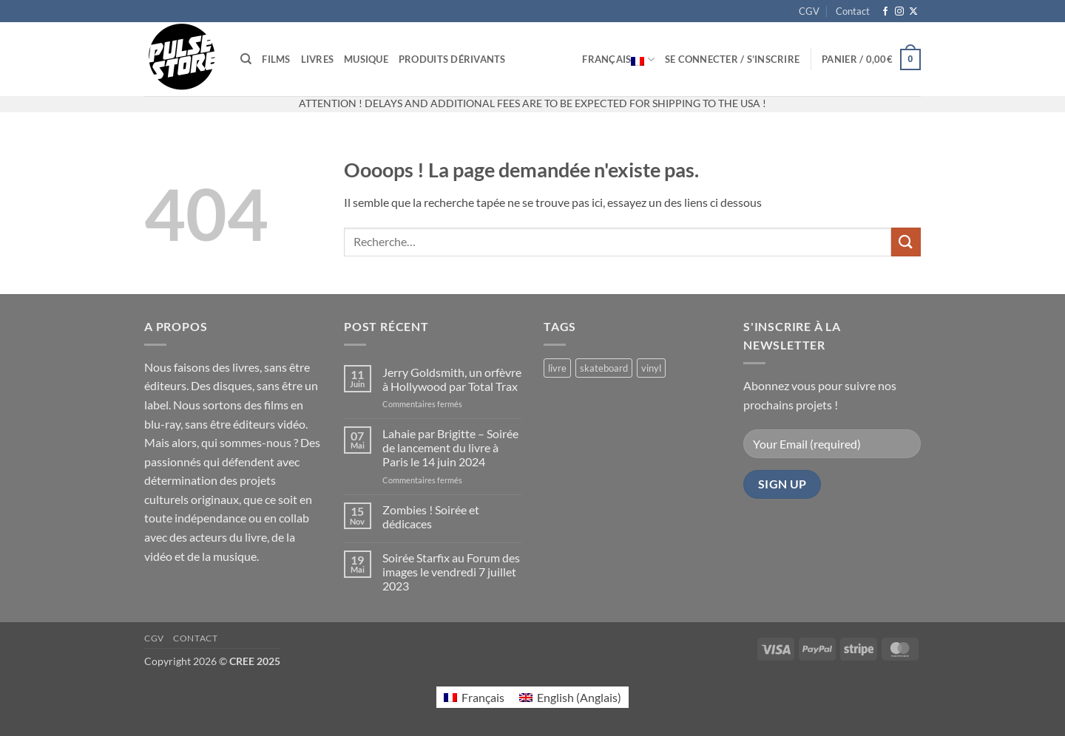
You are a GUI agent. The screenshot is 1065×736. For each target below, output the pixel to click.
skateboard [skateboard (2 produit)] (604, 368)
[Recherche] (245, 59)
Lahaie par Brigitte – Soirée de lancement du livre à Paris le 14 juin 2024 (450, 447)
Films (276, 59)
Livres (317, 59)
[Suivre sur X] (913, 12)
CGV (809, 11)
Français (618, 59)
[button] (732, 59)
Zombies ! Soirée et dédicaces (430, 516)
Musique (366, 59)
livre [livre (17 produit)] (557, 368)
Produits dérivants (452, 59)
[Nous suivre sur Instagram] (899, 12)
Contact (853, 11)
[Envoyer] (906, 242)
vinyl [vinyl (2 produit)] (651, 368)
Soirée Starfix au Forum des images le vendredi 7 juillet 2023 (451, 572)
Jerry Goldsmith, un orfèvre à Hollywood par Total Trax (451, 379)
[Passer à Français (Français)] (474, 697)
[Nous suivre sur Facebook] (885, 12)
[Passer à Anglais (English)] (570, 697)
